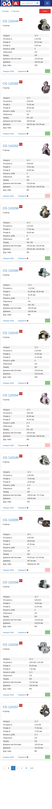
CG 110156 (10, 582)
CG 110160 (10, 270)
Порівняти (23, 71)
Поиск (45, 11)
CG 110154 (10, 395)
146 (31, 768)
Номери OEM (8, 71)
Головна (5, 11)
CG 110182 (10, 83)
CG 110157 (10, 707)
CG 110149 (10, 457)
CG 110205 (10, 520)
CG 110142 (10, 333)
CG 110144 (10, 21)
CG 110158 (10, 208)
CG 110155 (10, 644)
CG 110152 (10, 146)
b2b (20, 19)
